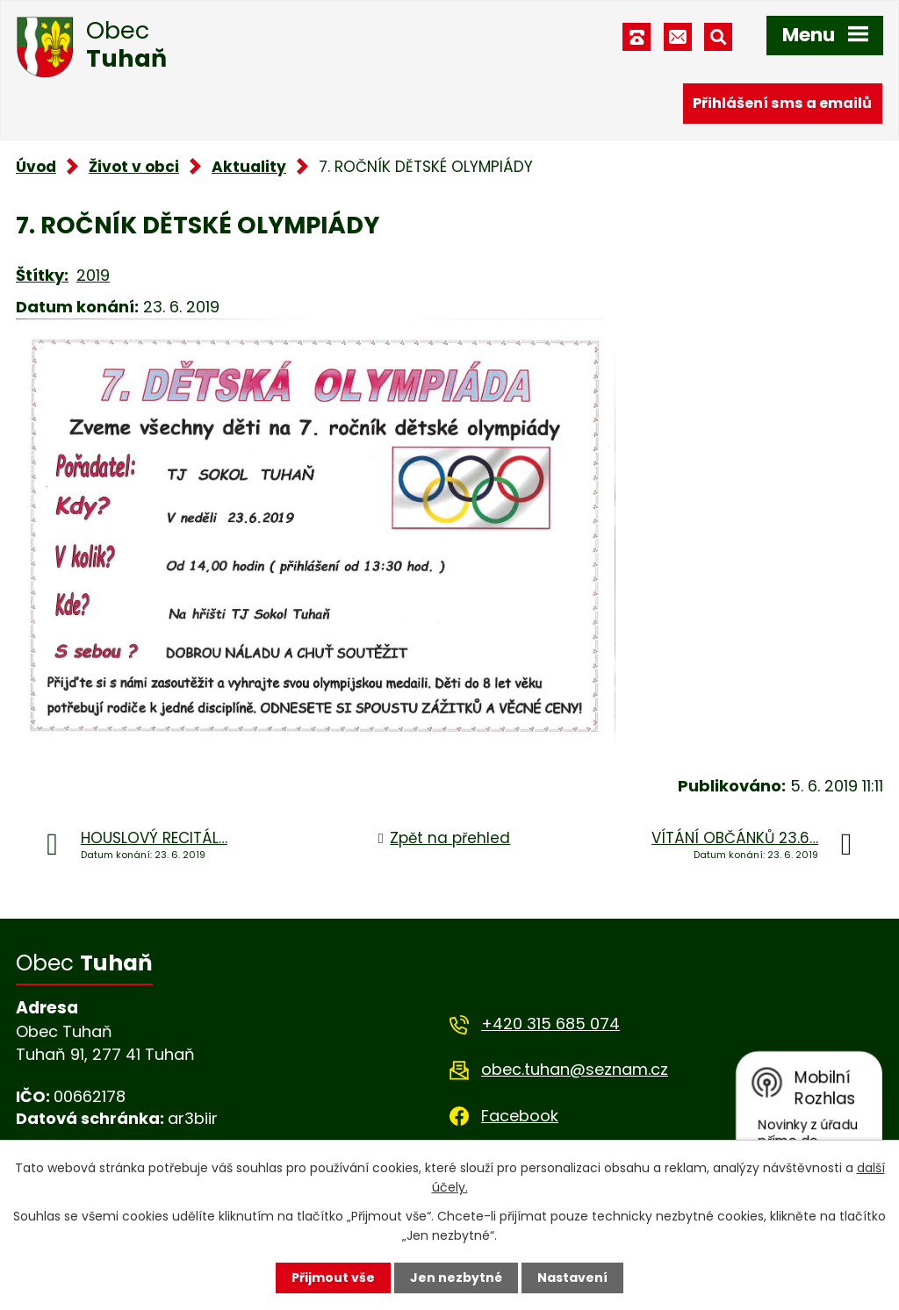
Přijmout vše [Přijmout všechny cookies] (333, 1277)
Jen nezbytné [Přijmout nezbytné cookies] (456, 1277)
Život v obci (134, 166)
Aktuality (249, 166)
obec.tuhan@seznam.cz (574, 1069)
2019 (93, 275)
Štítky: (42, 275)
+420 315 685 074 (550, 1023)
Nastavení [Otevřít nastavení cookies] (572, 1277)
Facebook (519, 1116)
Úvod (36, 166)
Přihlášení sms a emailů (782, 103)
